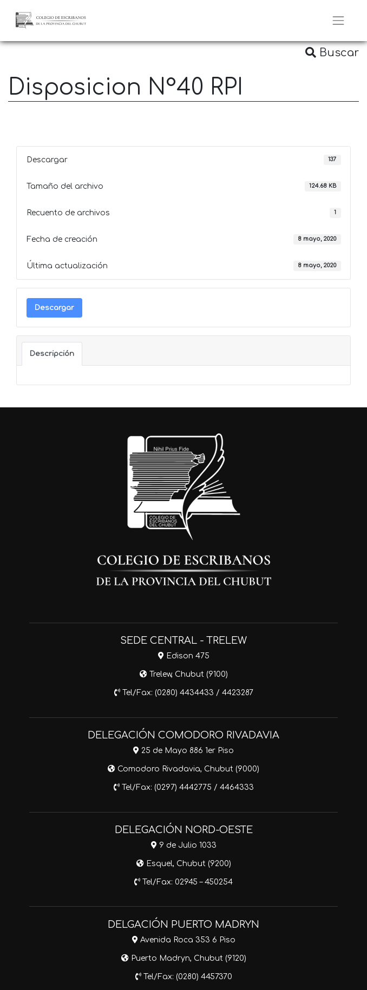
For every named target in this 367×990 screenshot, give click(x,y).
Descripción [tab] (52, 353)
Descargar (54, 307)
